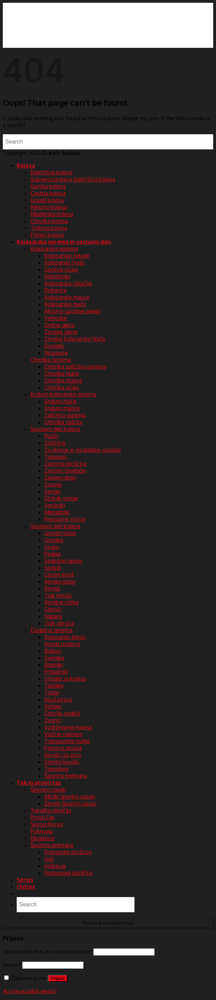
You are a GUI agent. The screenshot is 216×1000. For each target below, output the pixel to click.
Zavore (53, 484)
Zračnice (55, 442)
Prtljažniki (56, 671)
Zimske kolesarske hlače (74, 338)
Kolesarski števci (65, 636)
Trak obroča (59, 623)
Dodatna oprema (51, 630)
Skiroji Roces (47, 824)
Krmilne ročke (61, 602)
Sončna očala (61, 269)
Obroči (52, 609)
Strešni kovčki (61, 761)
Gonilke (53, 539)
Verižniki (54, 505)
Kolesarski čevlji (64, 262)
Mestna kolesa (49, 207)
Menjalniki (57, 512)
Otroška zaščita (63, 422)
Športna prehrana (65, 775)
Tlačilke (53, 685)
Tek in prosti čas (39, 782)
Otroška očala (61, 387)
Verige (52, 491)
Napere (53, 616)
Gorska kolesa (48, 186)
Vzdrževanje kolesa (68, 727)
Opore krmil (59, 574)
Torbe (51, 692)
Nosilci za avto (62, 754)
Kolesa (26, 165)
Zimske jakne (60, 331)
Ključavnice (58, 699)
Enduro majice (62, 408)
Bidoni (52, 650)
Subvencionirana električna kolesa (73, 179)
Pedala (52, 553)
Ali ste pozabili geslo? (30, 991)
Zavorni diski (60, 477)
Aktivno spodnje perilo (72, 311)
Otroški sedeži (62, 713)
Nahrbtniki (57, 276)
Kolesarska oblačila (68, 283)
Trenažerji (56, 768)
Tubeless (55, 456)
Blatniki (53, 664)
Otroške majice (63, 380)
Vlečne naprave (63, 734)
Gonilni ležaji (60, 532)
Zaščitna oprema (65, 415)
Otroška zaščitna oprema (75, 366)
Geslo (12, 964)
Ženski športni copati (70, 803)
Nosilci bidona (62, 643)
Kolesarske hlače (65, 304)
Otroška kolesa (49, 220)
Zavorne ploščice (65, 463)
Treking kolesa (49, 227)
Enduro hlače (60, 401)
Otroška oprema (51, 359)
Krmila (52, 588)
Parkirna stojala (63, 747)
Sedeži (52, 567)
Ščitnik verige (61, 498)
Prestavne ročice (65, 519)
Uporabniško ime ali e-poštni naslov (47, 951)
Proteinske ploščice (68, 872)
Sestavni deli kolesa (55, 428)
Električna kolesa (51, 172)
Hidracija (55, 865)
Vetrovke (55, 317)
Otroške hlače (61, 373)
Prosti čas (43, 817)
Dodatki (54, 345)
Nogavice (56, 352)
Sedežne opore (63, 560)
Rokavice (55, 290)
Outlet (26, 886)
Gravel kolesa (47, 200)
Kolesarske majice (66, 297)
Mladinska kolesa (52, 213)
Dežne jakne (59, 324)
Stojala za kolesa (65, 678)
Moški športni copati (69, 796)
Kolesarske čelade (66, 255)
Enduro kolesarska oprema (63, 394)
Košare (52, 706)
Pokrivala (42, 831)
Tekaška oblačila (51, 810)
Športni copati (48, 789)
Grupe (51, 546)
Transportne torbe (67, 741)
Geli (49, 858)
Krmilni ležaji (60, 581)
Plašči (51, 435)
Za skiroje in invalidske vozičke (82, 449)
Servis (25, 879)
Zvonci (52, 720)
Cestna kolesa (48, 193)
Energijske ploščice (68, 851)
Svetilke (54, 657)
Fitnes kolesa (47, 234)
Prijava (58, 978)
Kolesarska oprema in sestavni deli (64, 241)
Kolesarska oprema (54, 248)
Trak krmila (57, 595)
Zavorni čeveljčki (65, 470)
